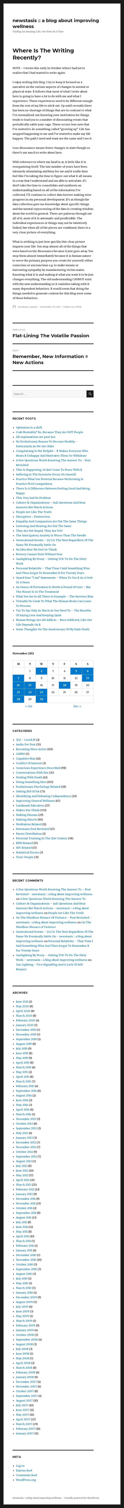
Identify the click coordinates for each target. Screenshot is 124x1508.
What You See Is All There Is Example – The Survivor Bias (54, 596)
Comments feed (26, 1475)
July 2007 (22, 1405)
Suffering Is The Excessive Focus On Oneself (46, 474)
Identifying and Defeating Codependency (43, 796)
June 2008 (22, 1353)
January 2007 (25, 1433)
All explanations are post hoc (36, 437)
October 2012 (24, 1151)
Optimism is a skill (29, 427)
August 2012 (24, 1161)
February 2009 (25, 1325)
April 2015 (22, 1076)
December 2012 (26, 1142)
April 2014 (22, 1109)
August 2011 (23, 1217)
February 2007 (25, 1428)
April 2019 (22, 1062)
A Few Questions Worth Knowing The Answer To (53, 899)
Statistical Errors (27, 852)
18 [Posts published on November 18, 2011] (64, 685)
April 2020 (23, 1011)
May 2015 (22, 1072)
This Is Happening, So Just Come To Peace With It (49, 469)
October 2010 (24, 1264)
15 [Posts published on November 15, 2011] (29, 685)
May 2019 (22, 1058)
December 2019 (26, 1029)
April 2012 (22, 1180)
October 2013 (24, 1123)
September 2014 (26, 1090)
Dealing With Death (29, 777)
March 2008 (24, 1367)
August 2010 (24, 1273)
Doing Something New (31, 782)
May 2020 (22, 1006)
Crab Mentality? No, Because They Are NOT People (49, 432)
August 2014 (24, 1095)
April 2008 (23, 1363)
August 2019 (24, 1044)
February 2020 (25, 1020)
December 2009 (26, 1297)
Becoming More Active (31, 749)
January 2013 (24, 1137)
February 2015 (25, 1086)
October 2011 (24, 1208)
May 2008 (22, 1358)
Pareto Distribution (29, 833)
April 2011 (22, 1236)
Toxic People (24, 857)
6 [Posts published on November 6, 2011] (88, 671)
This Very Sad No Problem (33, 498)
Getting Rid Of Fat (27, 791)
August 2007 (24, 1400)
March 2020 (24, 1015)
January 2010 (24, 1292)
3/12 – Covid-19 (25, 739)
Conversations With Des (32, 772)
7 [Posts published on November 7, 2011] (18, 678)
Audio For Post (25, 744)
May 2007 (22, 1414)
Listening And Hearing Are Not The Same (43, 526)
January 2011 (24, 1250)
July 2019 (21, 1048)
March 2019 (23, 1067)
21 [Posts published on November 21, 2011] (18, 692)
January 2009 (25, 1330)
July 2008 (22, 1349)
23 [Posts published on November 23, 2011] (41, 692)
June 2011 (22, 1227)
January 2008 (25, 1377)
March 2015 (23, 1081)
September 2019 (26, 1039)
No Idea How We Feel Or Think (36, 549)
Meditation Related (29, 824)
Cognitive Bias (25, 758)
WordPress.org (26, 1480)
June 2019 (22, 1053)
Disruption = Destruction (33, 516)
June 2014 (22, 1100)
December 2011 (25, 1198)
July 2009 (22, 1306)
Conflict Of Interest (29, 763)
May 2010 (22, 1283)
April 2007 (23, 1419)
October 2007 (25, 1391)
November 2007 (26, 1386)
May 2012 (22, 1175)
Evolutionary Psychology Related (38, 786)
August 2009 (24, 1302)
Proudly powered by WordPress (81, 1498)
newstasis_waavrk (27, 306)
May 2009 (22, 1316)
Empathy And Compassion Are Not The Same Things (51, 521)
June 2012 (22, 1170)
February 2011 (25, 1245)
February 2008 (25, 1372)
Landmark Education (30, 805)
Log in (20, 1465)
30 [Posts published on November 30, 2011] (41, 699)
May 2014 (22, 1105)
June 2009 (22, 1311)
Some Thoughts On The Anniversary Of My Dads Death (52, 629)
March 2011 (23, 1241)
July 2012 (21, 1166)
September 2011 (26, 1212)
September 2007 (27, 1396)
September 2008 (27, 1339)
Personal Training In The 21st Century (41, 838)
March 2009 (24, 1320)
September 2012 (26, 1156)
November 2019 (26, 1034)
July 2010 (22, 1278)
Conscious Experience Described (38, 768)
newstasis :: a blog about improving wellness (37, 1498)
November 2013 (26, 1119)
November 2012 (26, 1147)
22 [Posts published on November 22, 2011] (30, 692)
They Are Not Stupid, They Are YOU (39, 530)
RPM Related (24, 843)
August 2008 (24, 1344)
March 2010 (23, 1288)
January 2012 (24, 1194)
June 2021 (22, 1001)
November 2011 (26, 1203)
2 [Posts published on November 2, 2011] (41, 671)
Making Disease (27, 815)
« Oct (28, 706)
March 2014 (23, 1114)
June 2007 (22, 1410)
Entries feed (24, 1470)
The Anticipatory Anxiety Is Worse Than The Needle (51, 535)
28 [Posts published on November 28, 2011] (18, 699)
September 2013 (26, 1128)
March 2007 (24, 1424)
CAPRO (20, 754)
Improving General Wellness (35, 800)
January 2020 (25, 1025)
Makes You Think (72, 306)
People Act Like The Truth (33, 512)
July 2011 (21, 1222)
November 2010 (26, 1259)
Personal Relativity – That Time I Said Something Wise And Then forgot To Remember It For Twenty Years (54, 945)
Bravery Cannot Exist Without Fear (39, 554)
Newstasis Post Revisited (33, 829)
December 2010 (26, 1255)
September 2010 (26, 1269)
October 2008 (25, 1335)
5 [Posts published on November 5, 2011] (76, 671)
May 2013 (22, 1133)
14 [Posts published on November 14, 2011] (18, 685)
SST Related (24, 847)
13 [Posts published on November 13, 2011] (87, 678)
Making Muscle (26, 819)
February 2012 (25, 1189)
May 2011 (22, 1231)
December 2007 (26, 1381)
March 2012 (23, 1184)
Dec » (77, 706)
